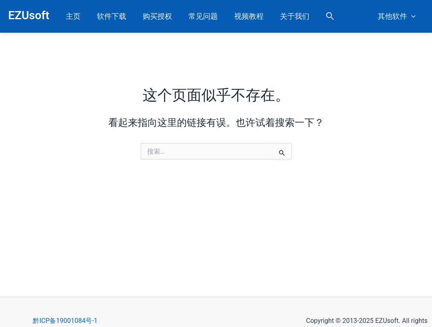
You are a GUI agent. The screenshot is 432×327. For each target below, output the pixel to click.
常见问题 (197, 16)
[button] (320, 16)
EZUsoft (28, 15)
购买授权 (153, 16)
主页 (72, 16)
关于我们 (285, 16)
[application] (412, 16)
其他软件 (397, 16)
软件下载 (109, 16)
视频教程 (241, 16)
